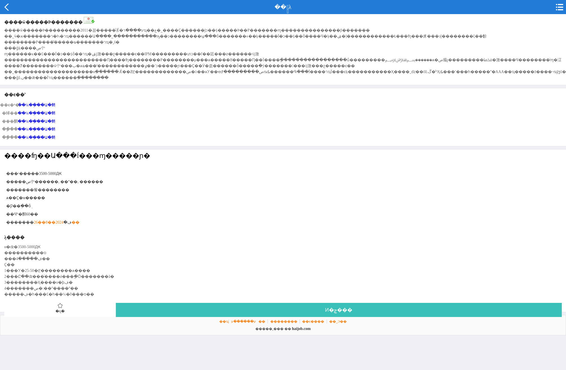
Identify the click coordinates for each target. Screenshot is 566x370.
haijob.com (301, 329)
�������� (283, 321)
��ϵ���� (313, 321)
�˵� (559, 7)
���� (7, 7)
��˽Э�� (338, 321)
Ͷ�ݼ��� (338, 310)
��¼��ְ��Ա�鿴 (37, 105)
